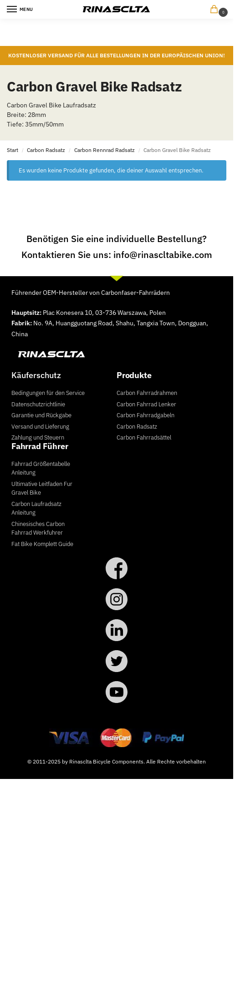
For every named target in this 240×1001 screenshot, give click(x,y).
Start (12, 150)
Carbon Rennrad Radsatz (104, 150)
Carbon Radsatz (46, 150)
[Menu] (20, 9)
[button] (215, 9)
